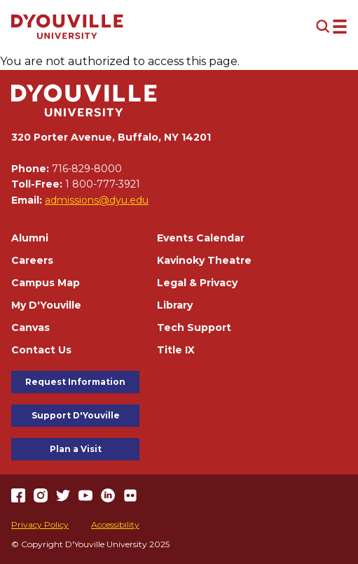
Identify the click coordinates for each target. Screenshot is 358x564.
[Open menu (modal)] (331, 26)
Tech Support (194, 327)
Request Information (75, 381)
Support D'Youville (76, 415)
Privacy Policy (40, 524)
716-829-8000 (87, 168)
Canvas (30, 327)
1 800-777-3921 (102, 184)
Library (175, 305)
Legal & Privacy (197, 282)
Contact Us (41, 350)
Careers (32, 260)
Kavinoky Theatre (204, 260)
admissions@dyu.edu (97, 200)
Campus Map (45, 282)
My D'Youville (46, 305)
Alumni (29, 238)
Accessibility (115, 524)
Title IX (176, 350)
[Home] (67, 26)
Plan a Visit (76, 449)
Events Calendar (201, 238)
